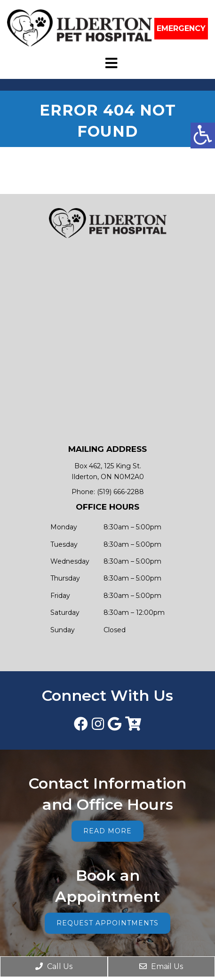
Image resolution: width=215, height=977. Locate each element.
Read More (107, 831)
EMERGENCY (181, 28)
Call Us (53, 966)
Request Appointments (107, 923)
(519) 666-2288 (120, 492)
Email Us (161, 966)
